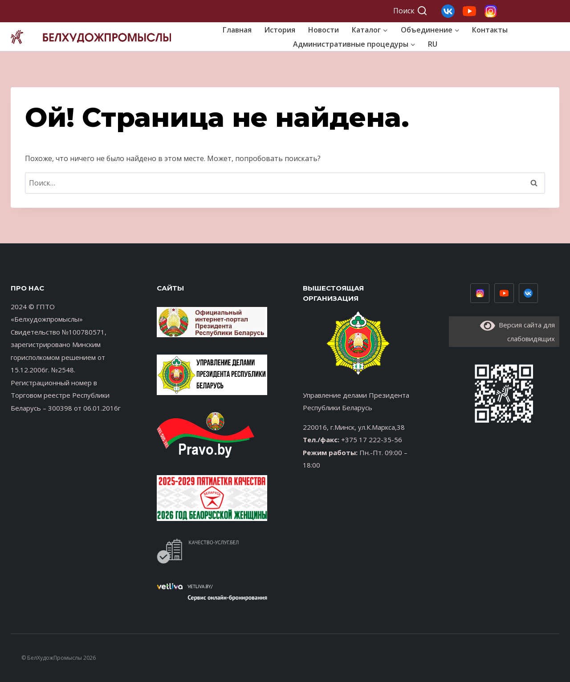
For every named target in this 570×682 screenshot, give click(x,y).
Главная (237, 30)
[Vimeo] (528, 293)
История (279, 30)
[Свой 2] (469, 11)
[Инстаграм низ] (480, 293)
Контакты (490, 30)
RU (432, 44)
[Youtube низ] (504, 293)
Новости (323, 30)
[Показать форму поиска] (410, 11)
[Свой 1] (491, 11)
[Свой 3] (448, 11)
